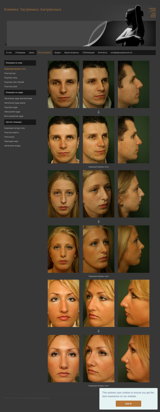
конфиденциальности (121, 52)
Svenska (153, 15)
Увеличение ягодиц (12, 146)
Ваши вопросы (72, 52)
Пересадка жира (11, 141)
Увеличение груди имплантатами (18, 98)
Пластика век (9, 73)
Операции (20, 52)
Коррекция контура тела (14, 128)
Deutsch (153, 16)
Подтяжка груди (11, 107)
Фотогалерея (44, 52)
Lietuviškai (152, 8)
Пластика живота (11, 132)
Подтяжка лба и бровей (14, 82)
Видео (58, 52)
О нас (9, 52)
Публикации (88, 52)
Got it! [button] (128, 403)
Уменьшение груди (12, 112)
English (153, 10)
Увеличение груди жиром (14, 103)
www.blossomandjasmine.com (39, 398)
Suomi (154, 13)
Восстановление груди (13, 116)
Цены (31, 52)
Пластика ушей (10, 86)
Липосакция (9, 137)
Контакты (102, 52)
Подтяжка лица (10, 78)
